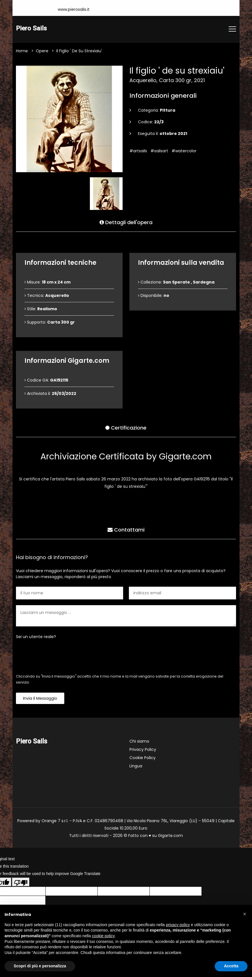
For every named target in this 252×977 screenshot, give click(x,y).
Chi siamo (139, 741)
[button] (244, 913)
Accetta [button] (231, 966)
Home (22, 51)
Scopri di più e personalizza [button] (40, 966)
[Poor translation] (21, 882)
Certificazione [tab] (125, 427)
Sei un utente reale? (36, 637)
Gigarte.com (170, 836)
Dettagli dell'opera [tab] (126, 222)
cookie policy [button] (103, 936)
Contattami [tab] (126, 529)
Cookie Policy (142, 758)
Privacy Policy (142, 750)
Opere (42, 51)
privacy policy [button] (178, 924)
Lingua (135, 766)
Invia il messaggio (40, 698)
